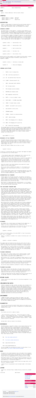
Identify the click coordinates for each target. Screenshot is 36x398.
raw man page (27, 378)
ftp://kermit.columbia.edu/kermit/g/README (15, 348)
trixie (26, 384)
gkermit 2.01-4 (16, 391)
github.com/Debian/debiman (12, 396)
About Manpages (8, 1)
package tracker (27, 376)
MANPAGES (4, 0)
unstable (26, 387)
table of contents (28, 380)
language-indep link (28, 375)
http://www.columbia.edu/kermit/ (11, 337)
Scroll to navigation (4, 5)
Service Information (17, 1)
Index (4, 1)
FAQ (13, 1)
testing (26, 386)
